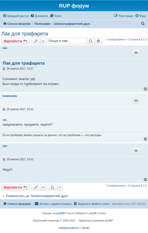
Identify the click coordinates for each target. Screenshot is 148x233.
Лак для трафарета (24, 33)
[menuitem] (39, 16)
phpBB (60, 213)
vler (5, 48)
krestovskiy (10, 96)
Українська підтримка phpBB (95, 220)
